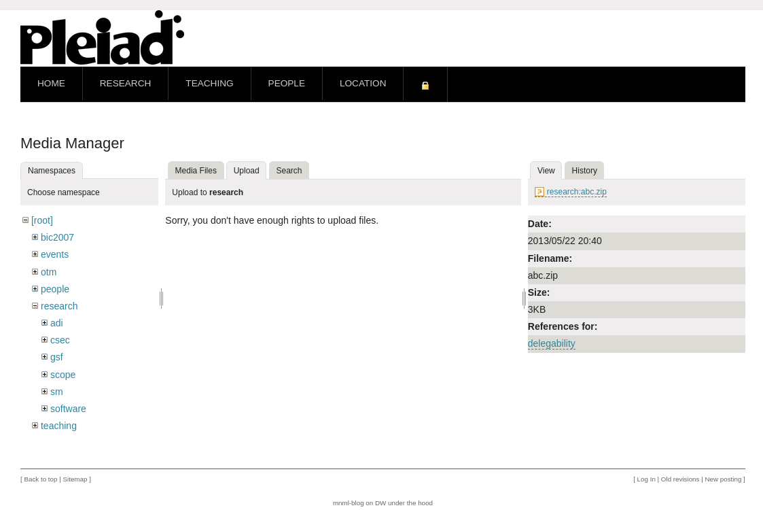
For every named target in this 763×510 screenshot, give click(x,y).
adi (56, 323)
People (286, 83)
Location (363, 83)
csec (60, 340)
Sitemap (75, 479)
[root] (42, 220)
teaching (59, 425)
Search (289, 170)
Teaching (209, 83)
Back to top (40, 479)
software (68, 408)
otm (48, 272)
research (59, 306)
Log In (646, 479)
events (55, 254)
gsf (56, 357)
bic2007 (57, 237)
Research (126, 83)
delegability (551, 343)
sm (56, 391)
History (584, 170)
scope (62, 374)
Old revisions (680, 479)
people (55, 289)
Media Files (196, 170)
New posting (723, 479)
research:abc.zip (577, 192)
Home (51, 83)
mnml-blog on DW (359, 503)
